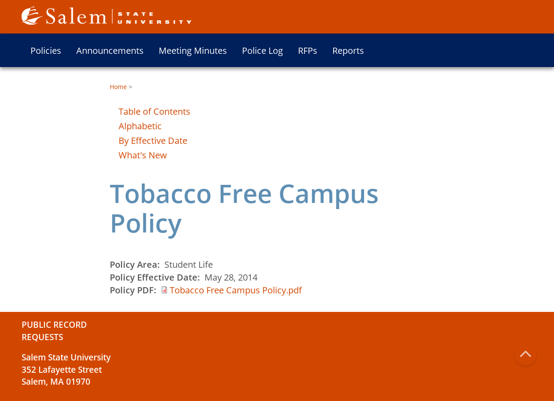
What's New (143, 155)
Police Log (262, 50)
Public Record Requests (54, 331)
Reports (348, 50)
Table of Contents (154, 111)
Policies (45, 50)
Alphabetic (140, 126)
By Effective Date (153, 140)
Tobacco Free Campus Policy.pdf (236, 290)
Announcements (110, 50)
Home (118, 86)
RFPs (307, 50)
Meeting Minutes (193, 50)
